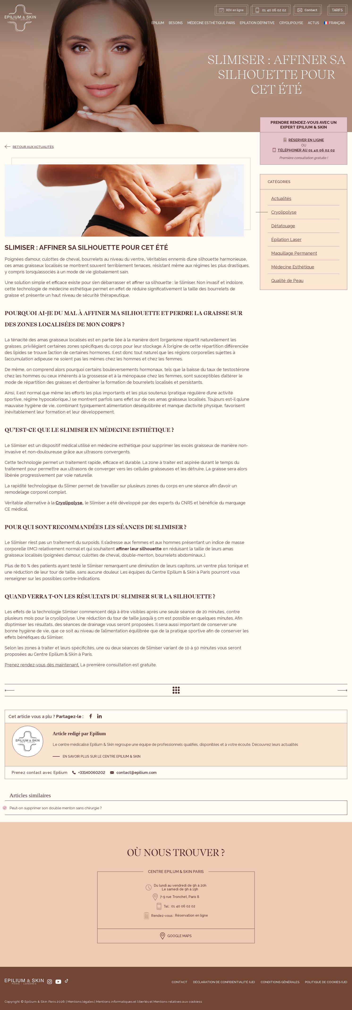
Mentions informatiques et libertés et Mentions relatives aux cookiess (149, 1001)
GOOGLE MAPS (176, 935)
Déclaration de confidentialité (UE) (224, 982)
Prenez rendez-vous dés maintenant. (42, 664)
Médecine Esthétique (292, 266)
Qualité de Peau (287, 280)
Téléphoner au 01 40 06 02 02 (306, 150)
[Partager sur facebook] (90, 716)
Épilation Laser (286, 239)
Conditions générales (280, 982)
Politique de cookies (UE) (326, 982)
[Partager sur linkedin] (99, 716)
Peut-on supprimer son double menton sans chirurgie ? (56, 808)
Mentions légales (80, 1001)
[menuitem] (334, 23)
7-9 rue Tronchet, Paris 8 (179, 897)
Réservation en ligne (191, 915)
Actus (313, 23)
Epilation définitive (257, 23)
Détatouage (283, 225)
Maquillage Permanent (294, 253)
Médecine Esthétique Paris (211, 23)
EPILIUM (158, 23)
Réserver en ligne (306, 140)
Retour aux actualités (29, 147)
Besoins (176, 23)
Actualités (281, 198)
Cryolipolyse (291, 23)
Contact (179, 982)
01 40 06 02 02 (270, 10)
